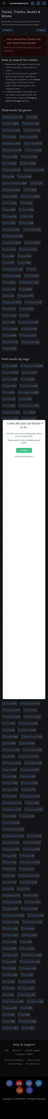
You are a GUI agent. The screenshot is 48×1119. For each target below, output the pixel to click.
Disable (24, 450)
